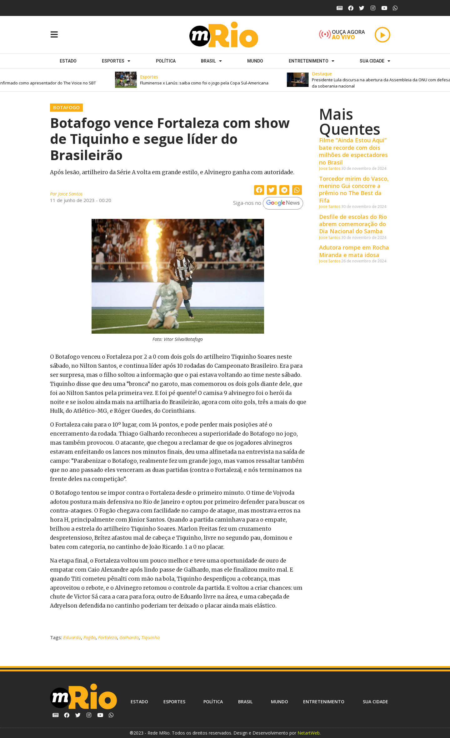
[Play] (382, 35)
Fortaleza (107, 637)
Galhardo (129, 637)
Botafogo (66, 107)
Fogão (89, 637)
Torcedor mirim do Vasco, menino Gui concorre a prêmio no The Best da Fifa (354, 189)
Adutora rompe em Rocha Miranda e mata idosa (354, 251)
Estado (68, 60)
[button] (217, 79)
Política (166, 60)
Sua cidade (375, 61)
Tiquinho (150, 637)
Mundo (255, 60)
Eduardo (72, 637)
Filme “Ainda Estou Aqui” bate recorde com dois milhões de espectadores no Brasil (353, 151)
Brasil (211, 61)
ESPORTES (116, 61)
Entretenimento (311, 61)
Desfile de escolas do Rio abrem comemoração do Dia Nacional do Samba (353, 224)
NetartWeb (309, 733)
